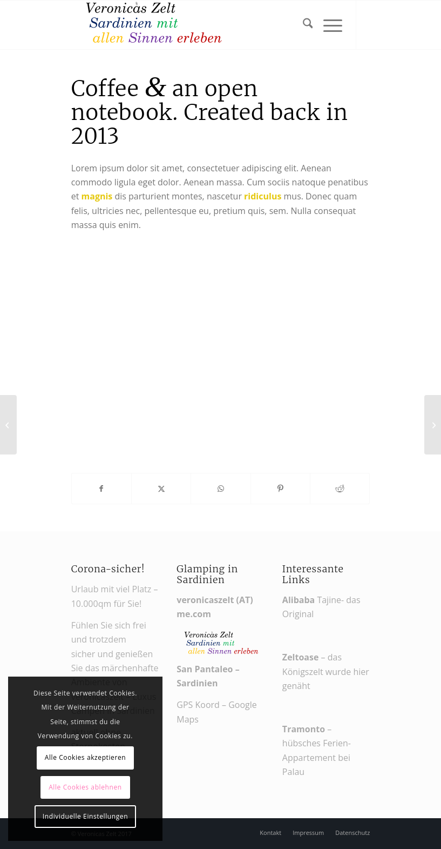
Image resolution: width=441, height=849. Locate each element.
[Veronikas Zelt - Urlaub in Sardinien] (152, 25)
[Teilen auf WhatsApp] (220, 488)
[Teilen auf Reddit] (339, 488)
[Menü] (327, 25)
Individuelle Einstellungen (85, 816)
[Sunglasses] (432, 424)
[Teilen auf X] (161, 488)
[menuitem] (302, 25)
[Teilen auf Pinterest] (280, 488)
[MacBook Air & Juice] (8, 424)
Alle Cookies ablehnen (85, 787)
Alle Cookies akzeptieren (85, 757)
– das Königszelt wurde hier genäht (325, 671)
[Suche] (302, 25)
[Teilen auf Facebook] (101, 488)
